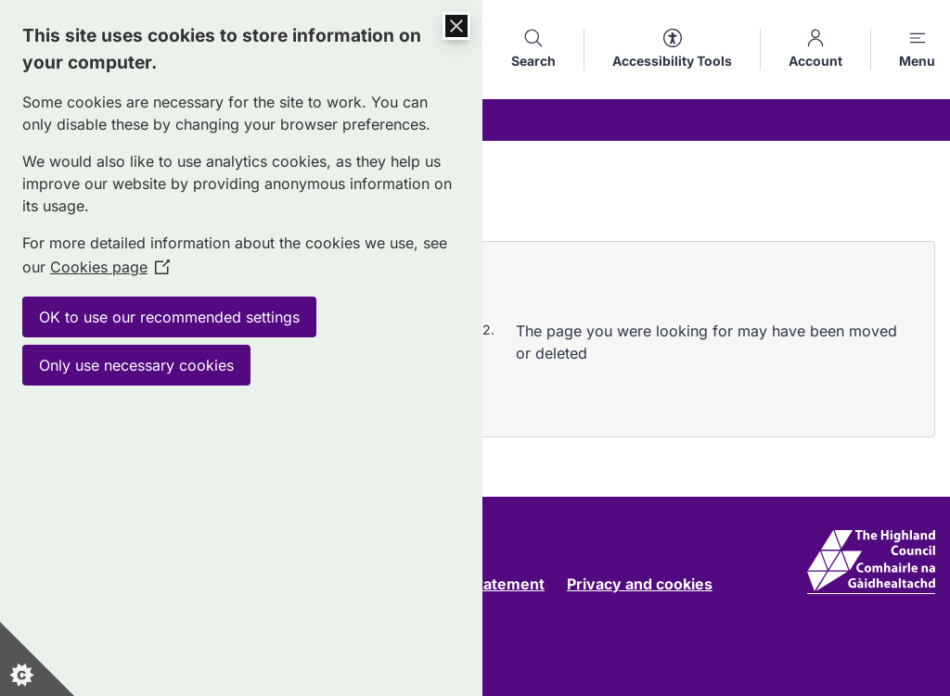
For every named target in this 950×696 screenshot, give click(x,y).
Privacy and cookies (639, 584)
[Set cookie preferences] (37, 659)
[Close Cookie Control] (456, 26)
